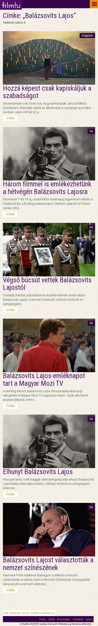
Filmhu (42, 619)
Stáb (6, 613)
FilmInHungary (63, 619)
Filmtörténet (78, 619)
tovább (10, 118)
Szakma (89, 619)
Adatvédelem (47, 613)
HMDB (51, 619)
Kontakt (35, 613)
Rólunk (25, 613)
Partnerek (15, 613)
